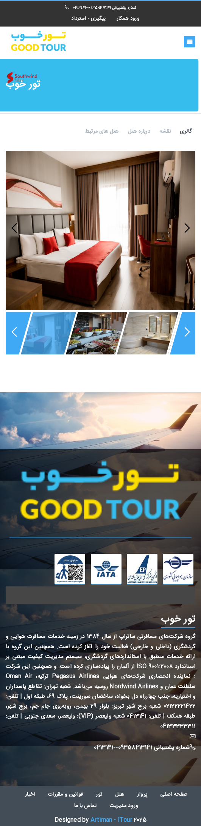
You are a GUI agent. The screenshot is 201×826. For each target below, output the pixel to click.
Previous (15, 228)
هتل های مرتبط (102, 131)
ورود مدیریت (123, 805)
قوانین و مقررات (65, 794)
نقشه (165, 131)
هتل (119, 794)
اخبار (30, 794)
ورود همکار (128, 18)
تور (99, 794)
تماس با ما (85, 805)
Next (186, 228)
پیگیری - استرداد (88, 18)
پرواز (142, 794)
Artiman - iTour (111, 820)
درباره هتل (139, 131)
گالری (186, 131)
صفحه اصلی (173, 794)
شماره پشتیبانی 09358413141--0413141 (100, 8)
